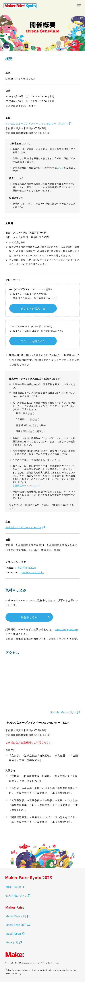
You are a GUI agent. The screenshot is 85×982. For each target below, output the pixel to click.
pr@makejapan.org (66, 629)
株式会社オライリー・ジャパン (25, 527)
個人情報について (17, 895)
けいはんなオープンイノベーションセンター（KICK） (38, 123)
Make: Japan (14, 933)
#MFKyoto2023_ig (33, 572)
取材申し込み (35, 617)
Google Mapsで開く (65, 712)
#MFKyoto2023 (27, 567)
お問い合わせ (15, 887)
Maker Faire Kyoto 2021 (20, 6)
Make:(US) (13, 942)
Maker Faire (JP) (17, 916)
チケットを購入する (33, 308)
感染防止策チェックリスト (26, 485)
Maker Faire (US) (17, 925)
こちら (60, 167)
